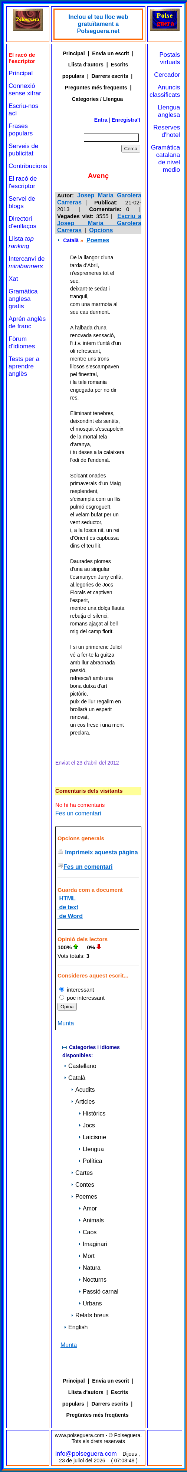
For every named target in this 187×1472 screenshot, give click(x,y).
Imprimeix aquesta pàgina (101, 852)
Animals (91, 1220)
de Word (70, 916)
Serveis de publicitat (23, 149)
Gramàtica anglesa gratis (23, 299)
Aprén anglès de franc (27, 322)
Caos (87, 1232)
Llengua (91, 1149)
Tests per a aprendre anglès (24, 366)
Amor (87, 1208)
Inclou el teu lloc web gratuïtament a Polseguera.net (98, 24)
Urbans (90, 1303)
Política (90, 1161)
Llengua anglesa (169, 111)
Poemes (97, 240)
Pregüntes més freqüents (96, 88)
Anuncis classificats (165, 91)
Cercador (167, 74)
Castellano (80, 1066)
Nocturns (92, 1279)
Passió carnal (98, 1291)
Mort (86, 1256)
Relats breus (90, 1315)
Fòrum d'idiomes (22, 342)
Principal (21, 73)
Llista (21, 242)
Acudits (83, 1090)
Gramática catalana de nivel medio (165, 158)
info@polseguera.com (86, 1453)
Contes (82, 1185)
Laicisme (92, 1137)
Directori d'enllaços (22, 222)
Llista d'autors (86, 65)
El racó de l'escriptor (23, 182)
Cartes (82, 1173)
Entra (101, 120)
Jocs (86, 1125)
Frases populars (21, 129)
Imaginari (92, 1244)
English (76, 1327)
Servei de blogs (22, 202)
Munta (66, 1023)
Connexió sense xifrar (25, 89)
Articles (83, 1101)
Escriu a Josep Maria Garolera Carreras (99, 223)
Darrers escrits (110, 76)
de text (68, 907)
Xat (13, 278)
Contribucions (28, 166)
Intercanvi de (27, 262)
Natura (89, 1268)
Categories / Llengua (97, 99)
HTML (67, 898)
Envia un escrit (110, 53)
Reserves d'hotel (166, 131)
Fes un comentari (78, 813)
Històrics (91, 1113)
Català (71, 240)
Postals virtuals (169, 58)
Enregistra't (126, 120)
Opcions (101, 230)
